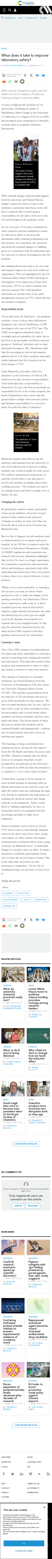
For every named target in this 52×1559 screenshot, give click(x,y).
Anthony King (36, 1408)
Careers (7, 1047)
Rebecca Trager (35, 1015)
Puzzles (43, 18)
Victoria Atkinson (36, 1344)
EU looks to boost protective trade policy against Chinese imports (36, 1393)
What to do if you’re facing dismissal (11, 1053)
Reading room (31, 18)
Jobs (20, 18)
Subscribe (6, 1457)
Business (33, 1381)
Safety (27, 900)
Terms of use (33, 1484)
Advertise (6, 1462)
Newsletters (10, 18)
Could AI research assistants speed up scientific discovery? (9, 1268)
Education (23, 893)
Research (8, 1258)
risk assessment (10, 900)
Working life (9, 906)
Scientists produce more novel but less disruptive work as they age (38, 1109)
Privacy (5, 1492)
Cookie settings (24, 1551)
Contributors (34, 1462)
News (4, 49)
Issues (30, 1457)
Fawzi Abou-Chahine (12, 1063)
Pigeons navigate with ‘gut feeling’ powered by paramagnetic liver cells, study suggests (38, 1270)
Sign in (18, 1206)
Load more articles (26, 1144)
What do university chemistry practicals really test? (12, 994)
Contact (5, 1488)
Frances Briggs (10, 1127)
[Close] (44, 1507)
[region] (24, 1531)
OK (23, 1543)
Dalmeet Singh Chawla (37, 1121)
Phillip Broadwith (15, 65)
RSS (28, 1467)
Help (3, 1484)
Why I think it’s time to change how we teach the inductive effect (38, 1056)
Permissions (32, 1492)
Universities (40, 900)
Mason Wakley (9, 1283)
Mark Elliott (33, 1068)
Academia (7, 893)
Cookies (5, 1497)
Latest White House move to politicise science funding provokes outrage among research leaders (38, 998)
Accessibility (33, 1488)
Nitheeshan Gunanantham (12, 1007)
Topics (4, 1467)
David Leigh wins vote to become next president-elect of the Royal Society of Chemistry (12, 1112)
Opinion (7, 985)
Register (33, 1206)
